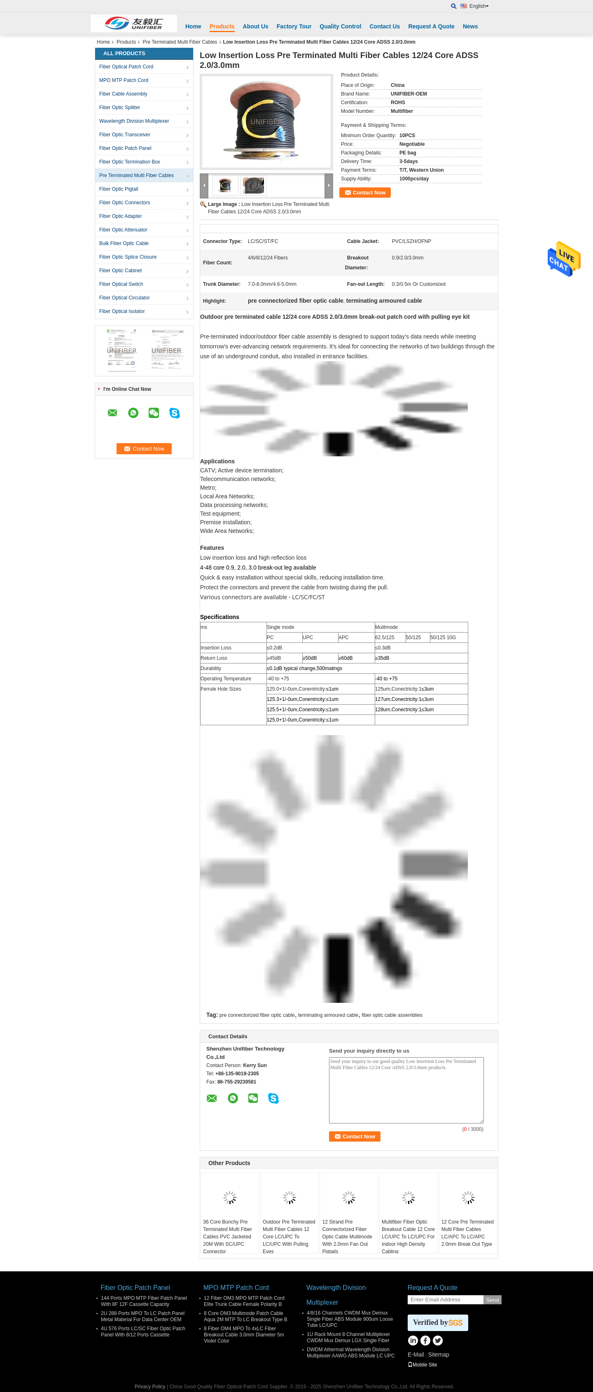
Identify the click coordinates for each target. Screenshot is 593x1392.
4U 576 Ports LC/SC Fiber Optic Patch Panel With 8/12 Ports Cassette (143, 1332)
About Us (255, 26)
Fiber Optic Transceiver (124, 135)
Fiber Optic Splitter (119, 107)
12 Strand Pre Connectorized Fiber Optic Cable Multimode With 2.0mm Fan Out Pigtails (347, 1236)
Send (492, 1300)
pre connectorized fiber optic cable (257, 1015)
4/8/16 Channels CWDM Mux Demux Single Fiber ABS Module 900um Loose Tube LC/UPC (350, 1319)
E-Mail (416, 1354)
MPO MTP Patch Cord (123, 80)
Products (222, 26)
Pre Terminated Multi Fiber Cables (179, 42)
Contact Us (384, 26)
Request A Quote (431, 26)
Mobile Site (422, 1365)
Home (193, 26)
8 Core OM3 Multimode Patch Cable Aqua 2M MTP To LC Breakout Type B (245, 1316)
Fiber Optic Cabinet (120, 270)
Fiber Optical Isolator (122, 311)
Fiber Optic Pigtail (118, 189)
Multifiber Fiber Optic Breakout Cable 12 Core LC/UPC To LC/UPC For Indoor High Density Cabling (408, 1236)
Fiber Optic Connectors (124, 203)
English (479, 6)
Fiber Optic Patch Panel (125, 148)
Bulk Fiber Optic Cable (124, 243)
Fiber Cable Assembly (123, 94)
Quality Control (340, 26)
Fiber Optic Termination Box (129, 162)
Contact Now (369, 192)
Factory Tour (294, 26)
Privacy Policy (150, 1387)
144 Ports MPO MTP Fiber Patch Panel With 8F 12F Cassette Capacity (144, 1301)
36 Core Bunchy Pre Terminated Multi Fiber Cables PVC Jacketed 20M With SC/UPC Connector (227, 1236)
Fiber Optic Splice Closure (127, 257)
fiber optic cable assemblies (392, 1015)
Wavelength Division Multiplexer (134, 121)
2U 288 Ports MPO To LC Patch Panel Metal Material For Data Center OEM (142, 1316)
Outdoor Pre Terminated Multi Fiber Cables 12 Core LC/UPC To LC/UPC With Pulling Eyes (289, 1236)
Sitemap (438, 1354)
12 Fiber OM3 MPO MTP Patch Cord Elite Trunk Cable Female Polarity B (244, 1301)
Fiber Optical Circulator (124, 298)
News (470, 26)
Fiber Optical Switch (121, 284)
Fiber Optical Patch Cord (126, 67)
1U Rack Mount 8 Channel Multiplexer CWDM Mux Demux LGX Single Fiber (348, 1337)
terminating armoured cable (328, 1015)
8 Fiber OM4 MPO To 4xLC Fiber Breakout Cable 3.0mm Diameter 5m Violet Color (244, 1335)
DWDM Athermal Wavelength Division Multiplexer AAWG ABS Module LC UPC (351, 1353)
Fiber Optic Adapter (120, 216)
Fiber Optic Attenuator (123, 230)
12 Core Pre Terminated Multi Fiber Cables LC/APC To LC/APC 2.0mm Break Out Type (467, 1233)
